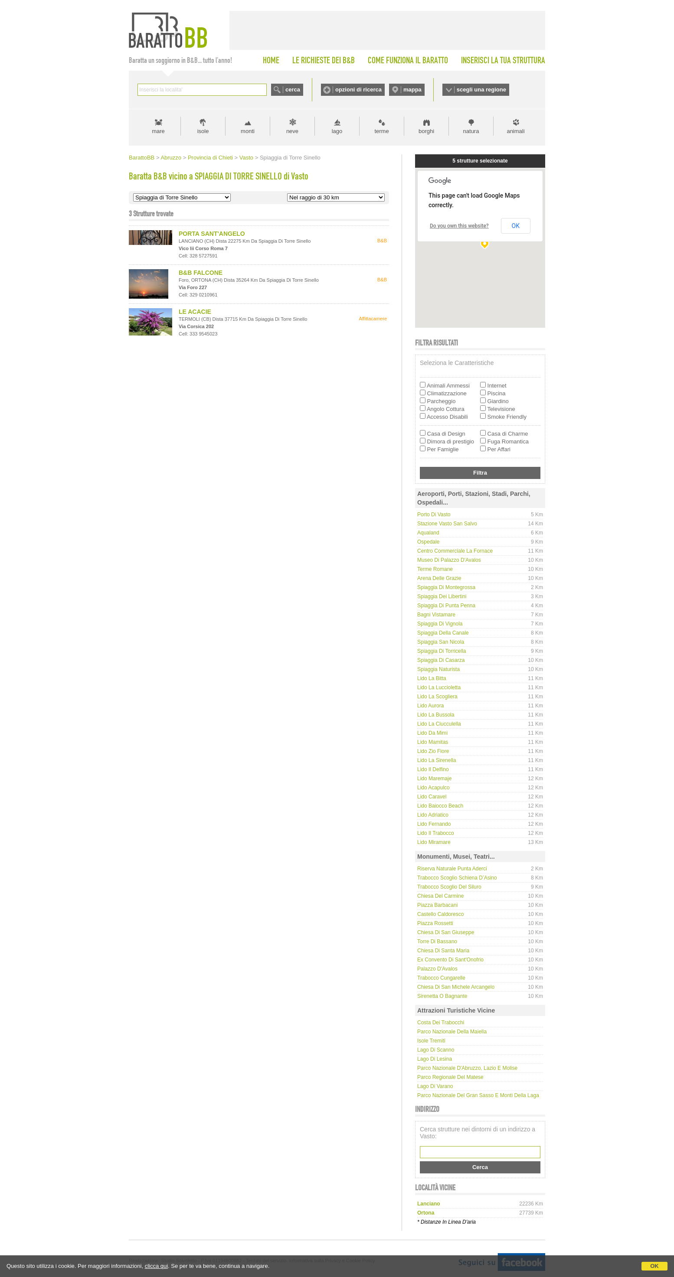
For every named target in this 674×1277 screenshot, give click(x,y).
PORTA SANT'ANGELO (212, 233)
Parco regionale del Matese (450, 1077)
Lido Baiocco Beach (440, 806)
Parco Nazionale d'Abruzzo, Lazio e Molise (467, 1068)
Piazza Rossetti (435, 923)
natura (471, 131)
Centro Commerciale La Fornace (455, 551)
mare (158, 131)
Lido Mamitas (432, 742)
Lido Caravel (431, 797)
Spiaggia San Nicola (440, 642)
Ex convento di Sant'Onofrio (450, 960)
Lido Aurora (430, 706)
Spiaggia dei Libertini (441, 596)
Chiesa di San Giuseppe (445, 932)
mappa (412, 89)
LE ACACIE (195, 311)
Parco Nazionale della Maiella (452, 1032)
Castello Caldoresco (440, 914)
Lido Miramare (434, 842)
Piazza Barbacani (437, 905)
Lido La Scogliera (437, 697)
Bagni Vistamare (436, 615)
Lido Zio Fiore (433, 751)
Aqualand (428, 533)
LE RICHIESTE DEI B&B (323, 60)
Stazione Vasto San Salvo (447, 524)
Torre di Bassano (437, 941)
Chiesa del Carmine (440, 896)
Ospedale (428, 542)
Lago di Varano (435, 1086)
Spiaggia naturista (438, 669)
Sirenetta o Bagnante (442, 996)
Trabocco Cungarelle (441, 978)
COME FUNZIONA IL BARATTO (408, 60)
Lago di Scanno (435, 1050)
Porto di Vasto (433, 514)
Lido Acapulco (433, 788)
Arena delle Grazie (439, 578)
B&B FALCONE (200, 272)
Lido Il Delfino (433, 769)
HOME (271, 60)
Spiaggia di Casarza (441, 660)
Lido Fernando (434, 824)
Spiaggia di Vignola (440, 624)
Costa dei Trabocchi (440, 1023)
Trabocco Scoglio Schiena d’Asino (457, 878)
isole (203, 131)
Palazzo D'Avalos (437, 969)
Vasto (246, 157)
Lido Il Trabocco (435, 833)
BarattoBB (141, 157)
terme (381, 131)
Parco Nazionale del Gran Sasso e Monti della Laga (478, 1095)
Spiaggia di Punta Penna (446, 606)
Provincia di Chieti (210, 157)
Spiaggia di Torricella (441, 651)
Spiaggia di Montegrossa (446, 587)
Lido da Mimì (432, 733)
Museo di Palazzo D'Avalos (449, 560)
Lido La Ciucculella (439, 724)
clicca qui (156, 1266)
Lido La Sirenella (436, 760)
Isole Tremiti (431, 1041)
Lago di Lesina (434, 1059)
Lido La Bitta (431, 678)
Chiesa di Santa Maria (443, 951)
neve (292, 131)
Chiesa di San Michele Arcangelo (455, 987)
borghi (426, 131)
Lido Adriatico (432, 815)
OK (654, 1266)
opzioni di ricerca (358, 89)
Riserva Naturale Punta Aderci (452, 869)
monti (248, 131)
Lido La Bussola (435, 715)
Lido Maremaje (434, 778)
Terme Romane (435, 569)
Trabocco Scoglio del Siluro (449, 887)
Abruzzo (170, 157)
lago (337, 131)
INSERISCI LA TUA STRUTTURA (503, 60)
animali (515, 131)
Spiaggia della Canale (443, 633)
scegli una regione (481, 89)
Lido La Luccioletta (439, 687)
